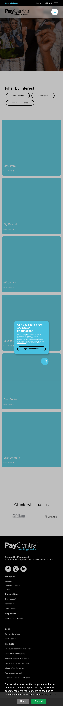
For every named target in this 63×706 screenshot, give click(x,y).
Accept (39, 701)
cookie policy (21, 343)
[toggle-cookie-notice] (45, 358)
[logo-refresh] (17, 10)
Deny (23, 701)
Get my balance (11, 3)
